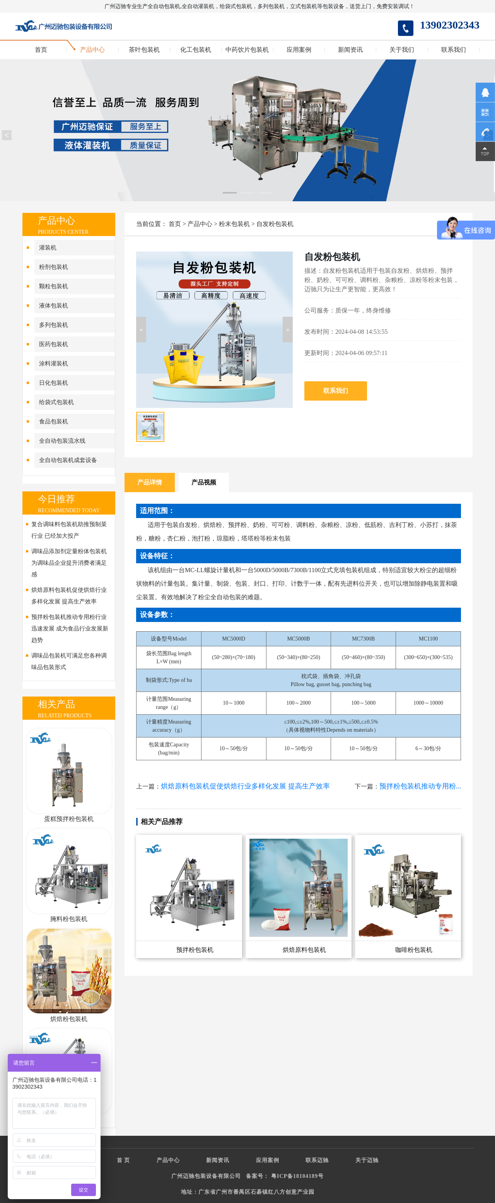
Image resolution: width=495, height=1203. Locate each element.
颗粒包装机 (53, 286)
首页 (41, 50)
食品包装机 (53, 421)
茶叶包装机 (144, 50)
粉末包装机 (234, 224)
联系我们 (453, 50)
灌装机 (47, 248)
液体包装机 (53, 305)
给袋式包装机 (56, 402)
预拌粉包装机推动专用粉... (420, 786)
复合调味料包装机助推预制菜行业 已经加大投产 (69, 530)
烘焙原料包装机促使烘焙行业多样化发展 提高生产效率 (69, 596)
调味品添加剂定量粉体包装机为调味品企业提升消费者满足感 (69, 563)
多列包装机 (53, 325)
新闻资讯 (350, 50)
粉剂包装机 (53, 267)
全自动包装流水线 (62, 441)
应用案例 (299, 50)
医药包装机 (53, 344)
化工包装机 (195, 50)
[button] (141, 329)
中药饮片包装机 (247, 50)
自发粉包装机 (275, 224)
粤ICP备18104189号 (297, 1176)
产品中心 (92, 50)
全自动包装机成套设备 (68, 460)
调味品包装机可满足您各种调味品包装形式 (69, 661)
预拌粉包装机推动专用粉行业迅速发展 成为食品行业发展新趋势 (69, 628)
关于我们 (401, 50)
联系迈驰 (317, 1160)
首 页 (123, 1160)
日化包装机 (53, 383)
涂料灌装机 (53, 363)
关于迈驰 (367, 1160)
